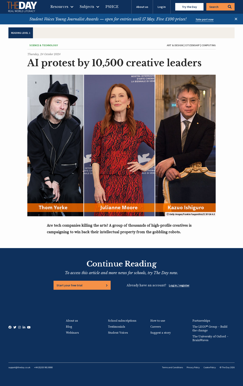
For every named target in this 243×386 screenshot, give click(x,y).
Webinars (72, 333)
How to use (157, 321)
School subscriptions (122, 321)
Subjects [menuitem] (87, 7)
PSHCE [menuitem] (112, 7)
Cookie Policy (209, 367)
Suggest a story (160, 333)
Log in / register (179, 285)
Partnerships (201, 321)
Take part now (204, 19)
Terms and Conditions (172, 367)
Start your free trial (69, 285)
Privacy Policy (193, 367)
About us (142, 7)
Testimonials (116, 327)
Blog (69, 327)
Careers (155, 327)
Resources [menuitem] (59, 7)
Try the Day (189, 7)
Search (220, 7)
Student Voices (118, 333)
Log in (162, 7)
